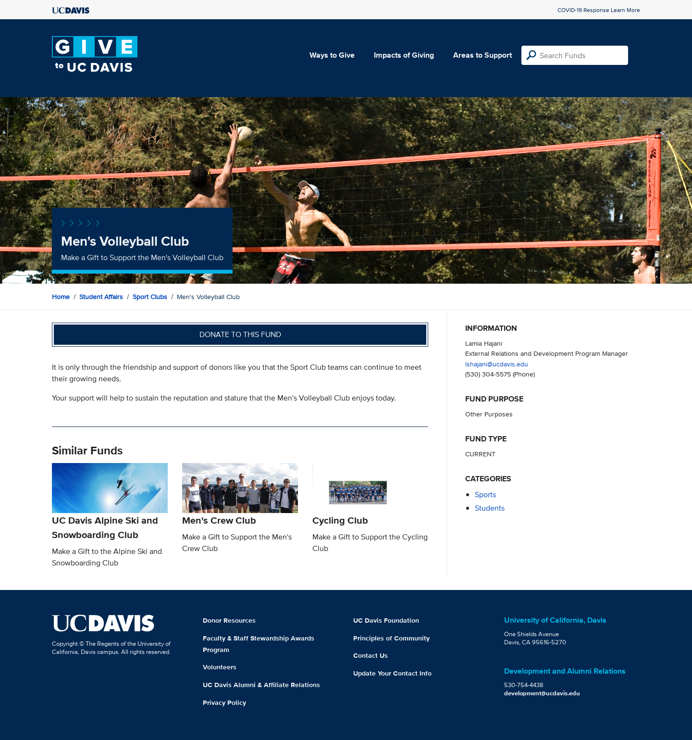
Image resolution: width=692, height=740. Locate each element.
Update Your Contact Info (392, 673)
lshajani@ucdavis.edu (496, 364)
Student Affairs (101, 296)
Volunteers (219, 667)
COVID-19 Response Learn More (598, 10)
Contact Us (370, 655)
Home (61, 296)
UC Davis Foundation (386, 620)
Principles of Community (391, 638)
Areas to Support (482, 55)
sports (485, 494)
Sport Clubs (150, 296)
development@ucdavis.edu (542, 693)
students (490, 508)
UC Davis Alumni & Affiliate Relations (261, 685)
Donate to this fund (240, 334)
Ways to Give (332, 55)
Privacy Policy (224, 702)
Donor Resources (229, 620)
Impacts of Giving (404, 55)
